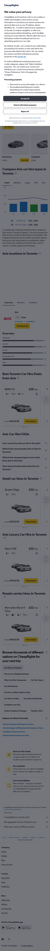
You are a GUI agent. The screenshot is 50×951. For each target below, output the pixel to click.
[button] (25, 98)
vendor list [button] (22, 57)
